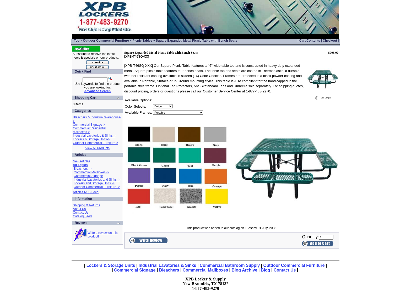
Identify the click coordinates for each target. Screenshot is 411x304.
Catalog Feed (82, 216)
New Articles (81, 161)
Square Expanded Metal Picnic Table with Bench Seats (196, 40)
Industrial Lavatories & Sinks (167, 265)
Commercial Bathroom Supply (230, 265)
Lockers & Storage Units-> (91, 139)
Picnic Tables (142, 40)
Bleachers (169, 270)
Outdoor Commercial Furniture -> (97, 187)
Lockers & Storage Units (110, 265)
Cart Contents (309, 40)
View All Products (97, 148)
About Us (79, 209)
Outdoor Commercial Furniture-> (95, 143)
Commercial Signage (88, 176)
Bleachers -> (82, 168)
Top (76, 40)
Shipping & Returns (86, 205)
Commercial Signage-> (89, 124)
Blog (265, 270)
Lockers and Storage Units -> (94, 183)
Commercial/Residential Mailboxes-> (89, 130)
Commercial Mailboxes (205, 270)
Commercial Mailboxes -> (91, 172)
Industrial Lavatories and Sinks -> (97, 179)
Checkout (330, 40)
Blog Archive (244, 270)
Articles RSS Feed (86, 192)
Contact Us (80, 212)
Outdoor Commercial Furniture (106, 40)
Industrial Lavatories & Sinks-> (94, 135)
